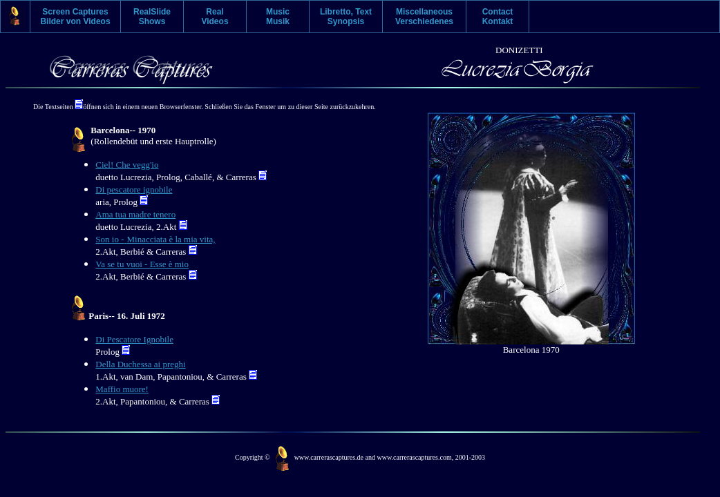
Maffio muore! (122, 389)
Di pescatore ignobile (133, 189)
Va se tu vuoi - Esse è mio (142, 264)
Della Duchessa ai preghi (140, 364)
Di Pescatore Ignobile (134, 339)
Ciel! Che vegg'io (126, 164)
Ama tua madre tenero (135, 214)
